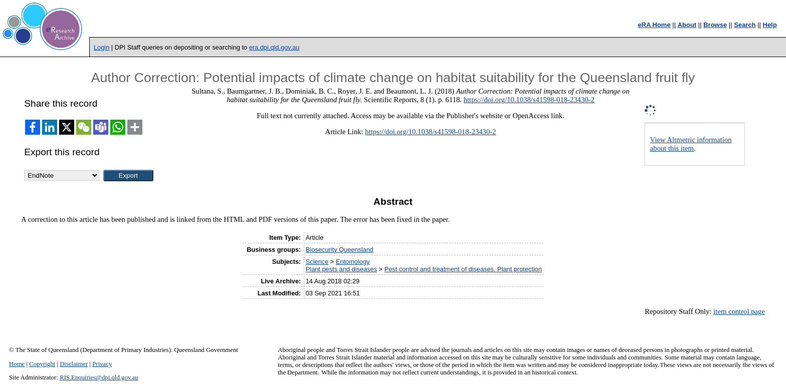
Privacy (102, 363)
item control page (739, 311)
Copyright (42, 363)
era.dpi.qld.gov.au (274, 47)
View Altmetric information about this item (691, 144)
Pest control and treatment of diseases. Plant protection (463, 269)
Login (101, 47)
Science (317, 261)
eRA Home (654, 25)
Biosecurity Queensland (339, 249)
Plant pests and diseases (341, 269)
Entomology (353, 261)
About (687, 25)
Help (770, 25)
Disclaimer (74, 363)
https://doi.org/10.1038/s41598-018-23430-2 (529, 100)
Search (744, 25)
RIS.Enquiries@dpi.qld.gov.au (99, 377)
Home (17, 363)
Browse (715, 25)
